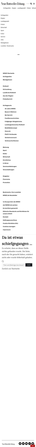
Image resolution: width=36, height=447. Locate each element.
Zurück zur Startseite (11, 268)
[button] (32, 446)
